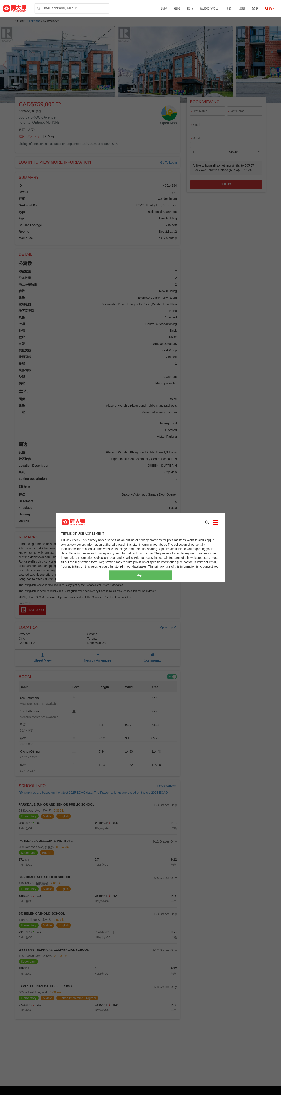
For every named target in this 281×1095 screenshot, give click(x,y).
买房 (164, 8)
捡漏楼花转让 (209, 8)
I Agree (140, 575)
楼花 (190, 8)
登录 (255, 8)
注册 (242, 8)
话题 (228, 8)
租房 (177, 8)
